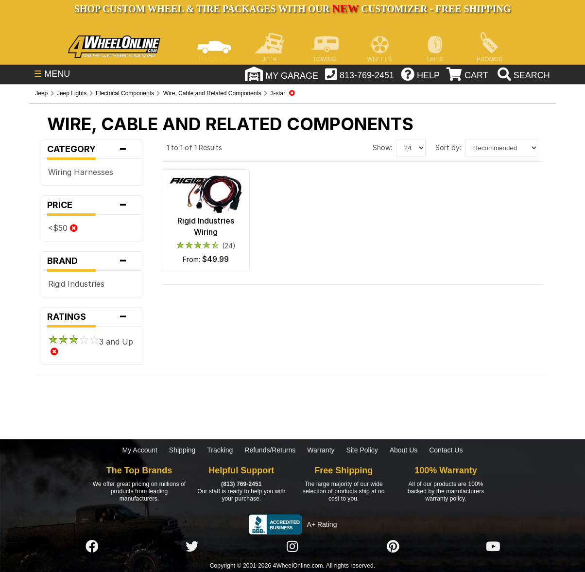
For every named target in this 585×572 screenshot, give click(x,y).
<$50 (63, 228)
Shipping (182, 450)
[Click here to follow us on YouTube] (493, 546)
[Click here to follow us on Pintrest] (393, 546)
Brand (92, 261)
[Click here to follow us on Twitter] (192, 546)
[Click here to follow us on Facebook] (92, 546)
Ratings (92, 317)
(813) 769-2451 (241, 484)
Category (92, 149)
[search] (522, 75)
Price (92, 205)
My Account (139, 450)
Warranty (320, 450)
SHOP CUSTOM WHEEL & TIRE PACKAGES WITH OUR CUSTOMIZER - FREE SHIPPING (292, 8)
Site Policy (362, 450)
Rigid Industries (76, 284)
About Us (404, 450)
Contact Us (446, 450)
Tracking (220, 450)
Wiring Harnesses (80, 172)
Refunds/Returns (269, 450)
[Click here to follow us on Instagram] (292, 546)
